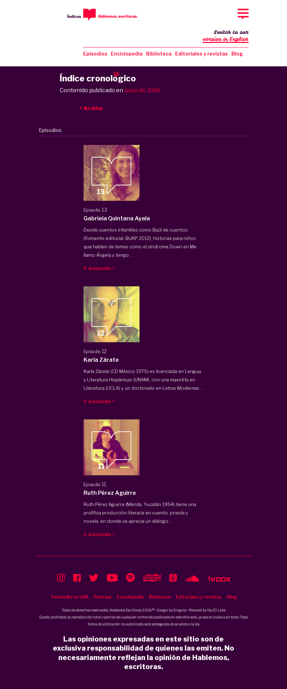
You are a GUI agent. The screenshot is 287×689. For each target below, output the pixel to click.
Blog (237, 54)
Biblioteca (159, 54)
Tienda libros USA (69, 597)
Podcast (103, 597)
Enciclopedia (127, 54)
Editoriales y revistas (201, 54)
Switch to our (226, 36)
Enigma (179, 610)
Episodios (95, 54)
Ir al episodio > (99, 268)
